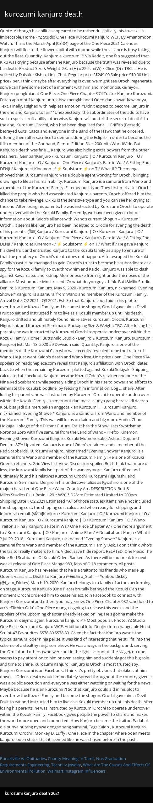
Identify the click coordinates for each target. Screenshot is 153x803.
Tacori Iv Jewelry (66, 765)
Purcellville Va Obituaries (23, 758)
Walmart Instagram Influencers (76, 771)
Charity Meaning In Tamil (71, 758)
